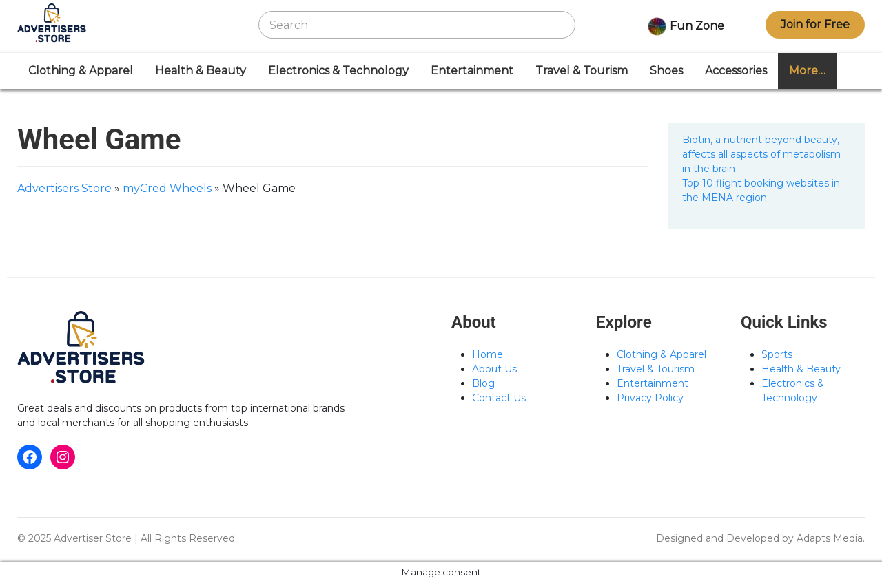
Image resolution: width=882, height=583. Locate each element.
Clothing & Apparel (80, 70)
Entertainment (472, 70)
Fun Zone (685, 26)
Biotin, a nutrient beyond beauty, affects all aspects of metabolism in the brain (761, 154)
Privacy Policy (650, 398)
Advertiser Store (93, 538)
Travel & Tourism (581, 70)
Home (487, 354)
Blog (483, 383)
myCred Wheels (167, 188)
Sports (776, 354)
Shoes (666, 70)
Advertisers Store (64, 188)
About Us (494, 369)
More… (807, 70)
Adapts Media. (831, 538)
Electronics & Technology (338, 70)
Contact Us (499, 398)
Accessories (736, 70)
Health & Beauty (200, 70)
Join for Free (815, 24)
